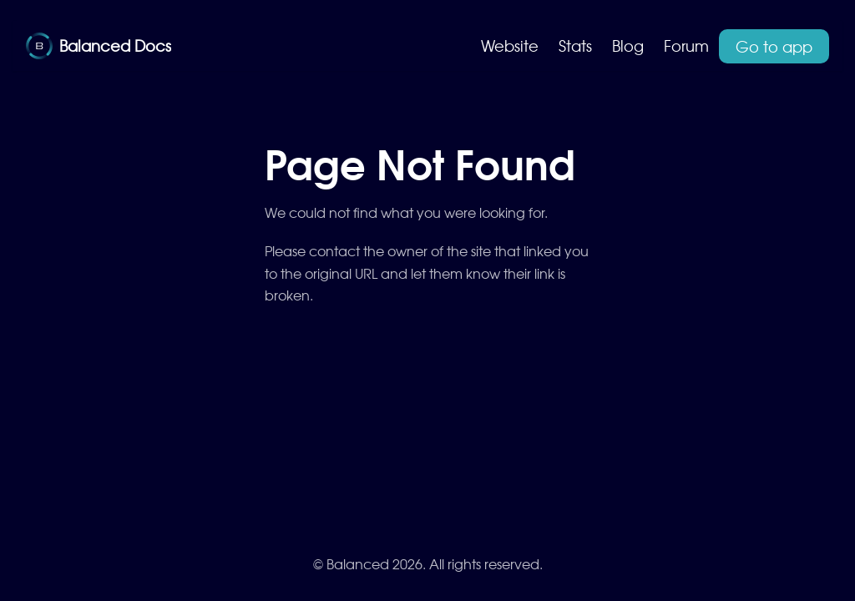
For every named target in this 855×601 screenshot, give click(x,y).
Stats (575, 45)
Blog (628, 45)
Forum (686, 45)
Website (510, 45)
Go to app (774, 46)
